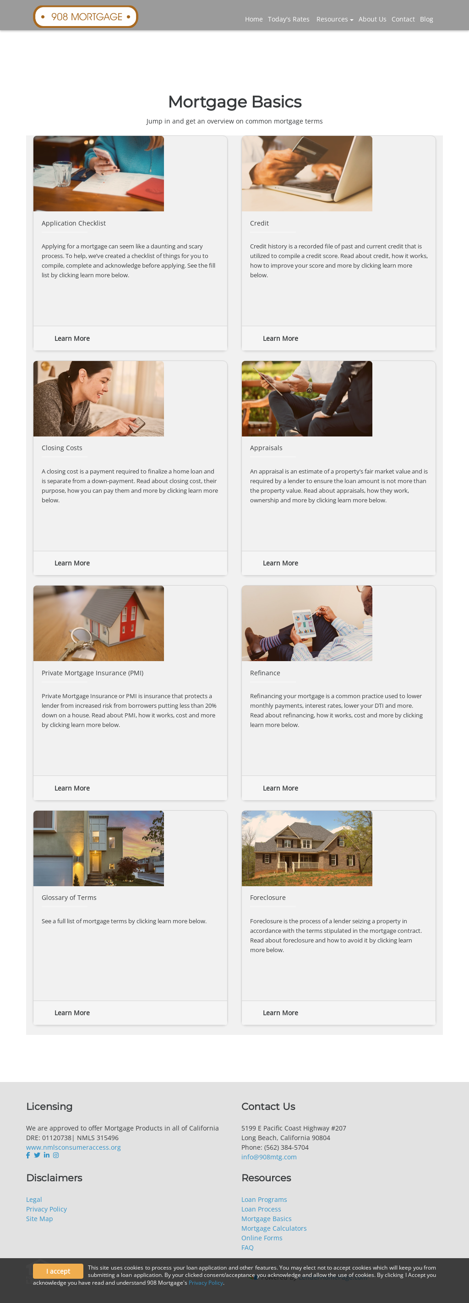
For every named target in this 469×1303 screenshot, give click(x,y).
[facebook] (29, 1155)
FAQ (247, 1247)
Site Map (39, 1218)
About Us (373, 19)
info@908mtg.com (269, 1156)
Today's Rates (289, 19)
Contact (403, 19)
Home (254, 19)
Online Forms (262, 1237)
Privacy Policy (46, 1209)
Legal (34, 1199)
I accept (58, 1271)
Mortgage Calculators (274, 1228)
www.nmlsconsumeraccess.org (73, 1147)
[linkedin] (46, 1155)
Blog (426, 19)
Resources (332, 19)
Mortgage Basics (266, 1218)
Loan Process (261, 1209)
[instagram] (55, 1155)
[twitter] (37, 1155)
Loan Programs (264, 1199)
